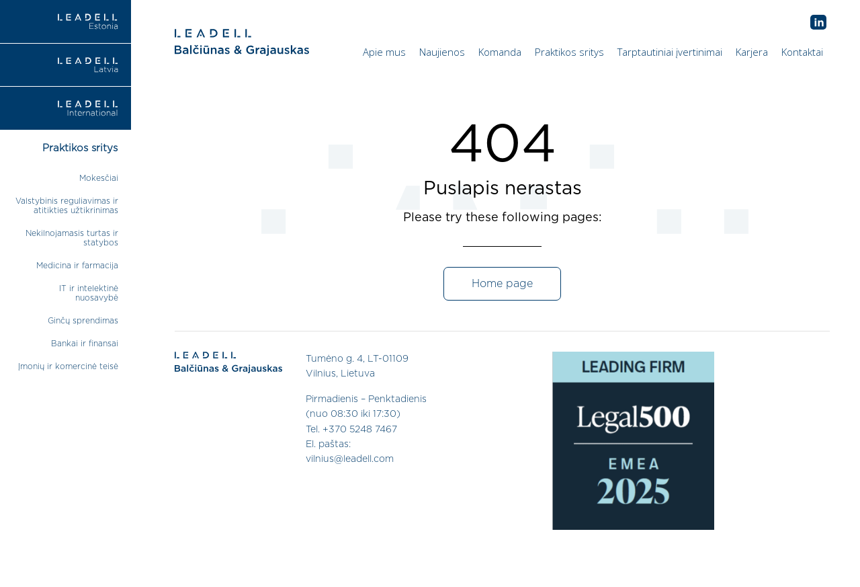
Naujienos (442, 51)
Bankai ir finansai (84, 344)
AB (818, 23)
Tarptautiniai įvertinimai (669, 51)
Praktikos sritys (569, 51)
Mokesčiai (98, 178)
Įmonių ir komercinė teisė (68, 366)
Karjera (752, 51)
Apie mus (384, 51)
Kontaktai (802, 51)
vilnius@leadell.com (350, 459)
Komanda (499, 51)
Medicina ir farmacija (77, 266)
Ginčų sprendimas (83, 321)
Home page (502, 283)
